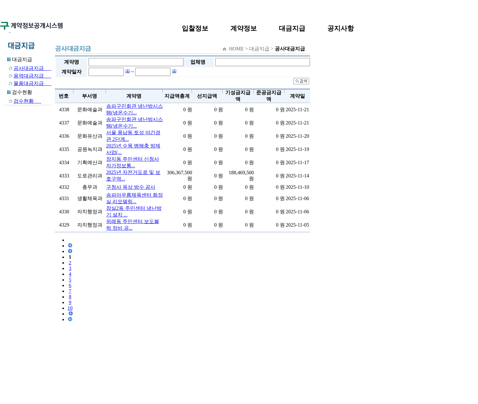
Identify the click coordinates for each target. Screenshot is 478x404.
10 (69, 308)
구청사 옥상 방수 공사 (130, 187)
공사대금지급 (27, 68)
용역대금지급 (27, 75)
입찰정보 (195, 28)
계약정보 (243, 28)
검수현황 (22, 101)
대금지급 (292, 28)
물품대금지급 (27, 83)
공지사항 (340, 28)
